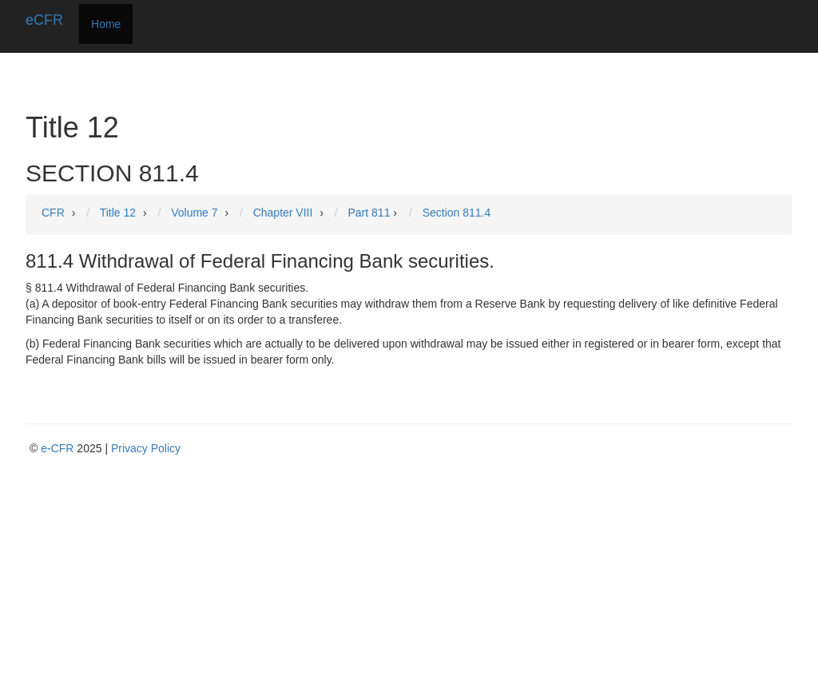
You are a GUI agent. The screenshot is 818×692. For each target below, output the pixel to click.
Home (106, 24)
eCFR (44, 20)
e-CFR (57, 448)
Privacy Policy (146, 448)
